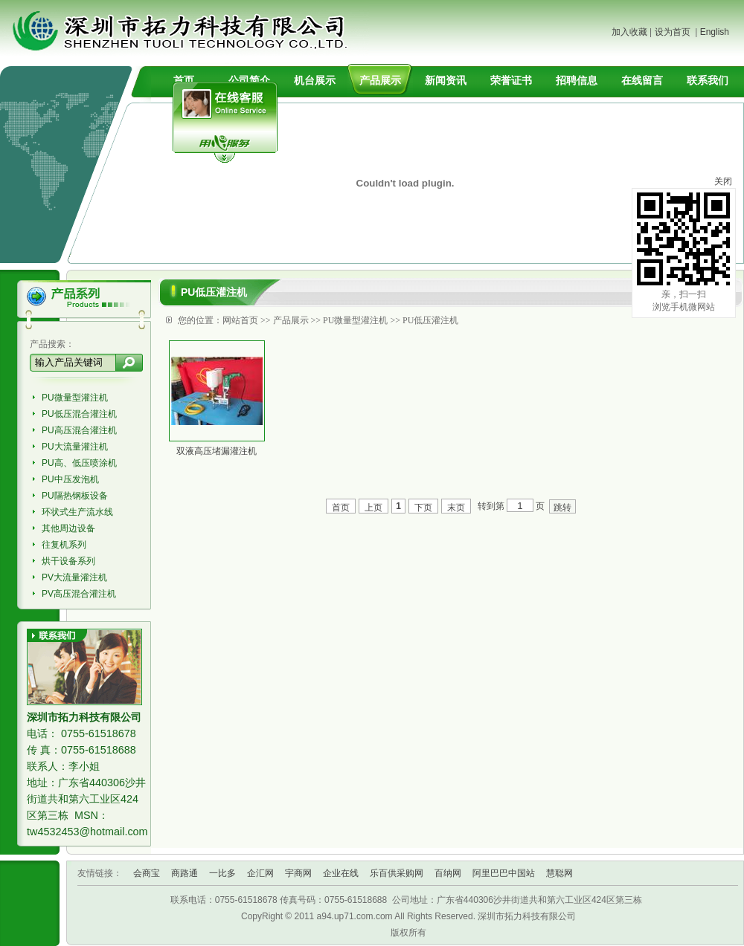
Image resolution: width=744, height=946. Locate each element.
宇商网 (298, 873)
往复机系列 (64, 545)
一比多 (222, 873)
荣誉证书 (511, 80)
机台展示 (315, 80)
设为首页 (672, 32)
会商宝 (146, 873)
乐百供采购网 (396, 873)
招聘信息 (576, 80)
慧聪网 (559, 873)
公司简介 (249, 80)
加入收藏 (629, 32)
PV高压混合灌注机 (79, 594)
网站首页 (240, 320)
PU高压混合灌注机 (79, 430)
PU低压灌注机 (430, 320)
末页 (456, 507)
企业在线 (341, 873)
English (714, 32)
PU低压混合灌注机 (79, 414)
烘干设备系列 (68, 561)
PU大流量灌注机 (75, 446)
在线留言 (642, 80)
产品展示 (380, 80)
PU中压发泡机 (70, 479)
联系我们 (707, 80)
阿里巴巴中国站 (503, 873)
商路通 (184, 873)
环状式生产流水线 (77, 512)
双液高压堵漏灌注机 (216, 451)
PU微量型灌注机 (75, 397)
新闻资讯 (445, 80)
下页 (423, 507)
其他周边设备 (68, 528)
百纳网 (447, 873)
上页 (373, 507)
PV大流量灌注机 (74, 577)
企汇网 (260, 873)
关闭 (723, 181)
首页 (183, 80)
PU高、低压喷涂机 (79, 463)
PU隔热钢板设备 (75, 495)
